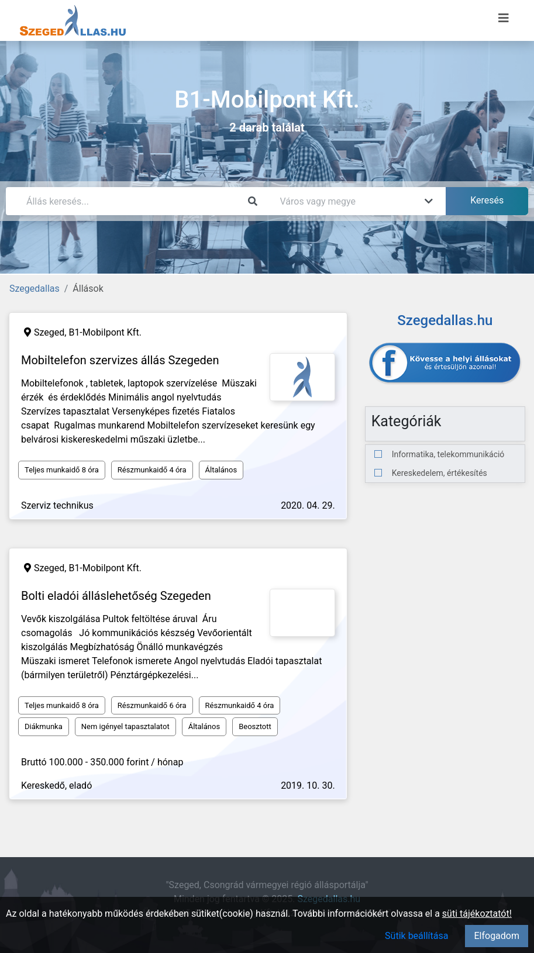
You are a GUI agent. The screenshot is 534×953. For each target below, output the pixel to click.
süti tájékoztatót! (477, 913)
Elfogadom (496, 935)
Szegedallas (34, 288)
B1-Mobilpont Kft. (104, 332)
